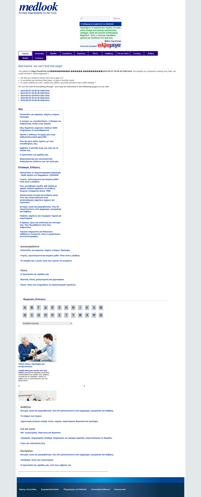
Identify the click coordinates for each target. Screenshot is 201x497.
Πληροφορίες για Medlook (75, 489)
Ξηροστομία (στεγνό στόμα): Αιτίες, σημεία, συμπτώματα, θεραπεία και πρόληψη (59, 421)
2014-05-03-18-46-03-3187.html (35, 95)
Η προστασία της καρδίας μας (34, 155)
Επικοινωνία (120, 489)
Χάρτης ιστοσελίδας (28, 489)
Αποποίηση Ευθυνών (100, 489)
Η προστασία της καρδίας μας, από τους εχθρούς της (45, 465)
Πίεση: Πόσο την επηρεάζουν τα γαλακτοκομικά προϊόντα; (48, 285)
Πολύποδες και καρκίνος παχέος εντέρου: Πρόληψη (45, 250)
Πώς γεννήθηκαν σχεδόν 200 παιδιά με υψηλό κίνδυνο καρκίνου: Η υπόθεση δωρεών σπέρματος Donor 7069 (38, 188)
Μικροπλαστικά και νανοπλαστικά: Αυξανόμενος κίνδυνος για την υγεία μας (39, 160)
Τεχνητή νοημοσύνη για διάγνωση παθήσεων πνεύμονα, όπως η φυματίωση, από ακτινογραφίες (40, 234)
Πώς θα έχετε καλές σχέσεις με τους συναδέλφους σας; (37, 142)
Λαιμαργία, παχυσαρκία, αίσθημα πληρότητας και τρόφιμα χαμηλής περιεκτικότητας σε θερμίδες (66, 438)
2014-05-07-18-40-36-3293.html (35, 93)
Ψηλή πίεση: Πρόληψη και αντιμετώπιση (31, 365)
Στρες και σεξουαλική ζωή (32, 443)
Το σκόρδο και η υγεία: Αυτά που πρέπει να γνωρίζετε (46, 261)
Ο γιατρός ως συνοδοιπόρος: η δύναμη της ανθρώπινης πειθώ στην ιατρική (40, 122)
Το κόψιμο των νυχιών (31, 416)
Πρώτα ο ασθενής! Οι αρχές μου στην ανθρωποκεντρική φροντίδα (37, 135)
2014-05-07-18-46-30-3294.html (35, 91)
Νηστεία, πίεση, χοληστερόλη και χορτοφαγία (42, 279)
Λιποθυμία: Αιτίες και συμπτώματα (36, 460)
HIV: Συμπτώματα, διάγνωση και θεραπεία (40, 433)
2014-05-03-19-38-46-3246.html (35, 100)
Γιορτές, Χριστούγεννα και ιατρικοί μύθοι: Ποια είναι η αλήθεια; (39, 180)
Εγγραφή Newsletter (50, 489)
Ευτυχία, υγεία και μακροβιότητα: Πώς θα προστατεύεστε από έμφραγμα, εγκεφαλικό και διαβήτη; (40, 209)
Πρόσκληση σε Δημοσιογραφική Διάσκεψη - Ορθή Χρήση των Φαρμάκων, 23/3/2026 (40, 173)
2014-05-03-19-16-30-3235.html (35, 98)
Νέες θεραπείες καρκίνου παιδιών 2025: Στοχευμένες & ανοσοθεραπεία (39, 129)
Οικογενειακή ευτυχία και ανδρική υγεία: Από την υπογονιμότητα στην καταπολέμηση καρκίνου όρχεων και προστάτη (39, 199)
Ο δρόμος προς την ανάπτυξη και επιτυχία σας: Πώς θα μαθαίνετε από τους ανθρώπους (40, 225)
